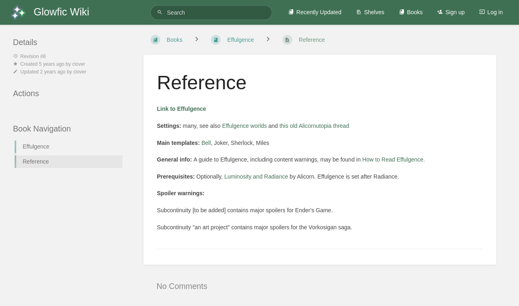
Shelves (370, 12)
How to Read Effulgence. (393, 159)
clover (78, 64)
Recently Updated (314, 12)
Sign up (450, 12)
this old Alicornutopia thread (314, 126)
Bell (206, 143)
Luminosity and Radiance (256, 176)
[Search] (161, 12)
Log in (491, 12)
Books (411, 12)
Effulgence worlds (244, 126)
